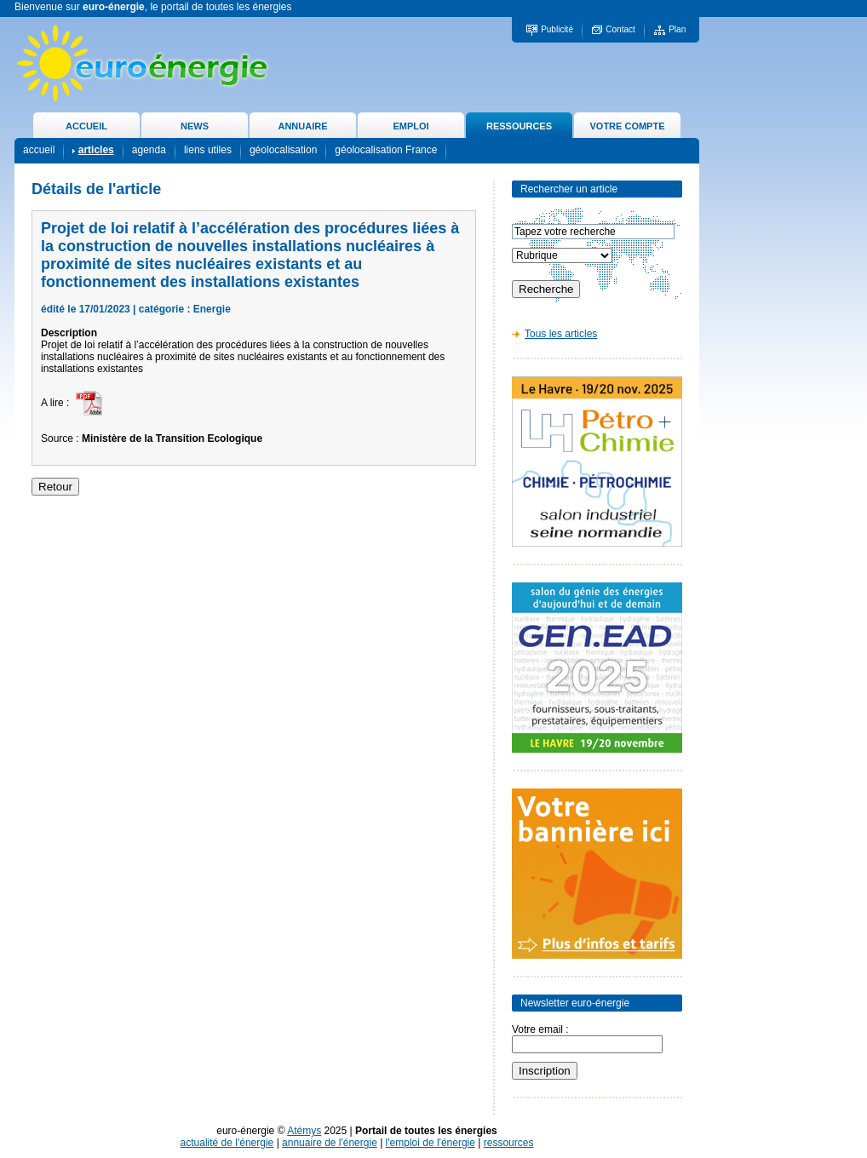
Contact (620, 29)
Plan (677, 29)
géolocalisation (283, 150)
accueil (39, 150)
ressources (509, 1143)
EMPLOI (410, 126)
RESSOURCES (519, 126)
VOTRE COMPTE (626, 126)
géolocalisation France (386, 150)
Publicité (557, 29)
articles (96, 150)
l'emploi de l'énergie (430, 1143)
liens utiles (208, 150)
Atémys (304, 1131)
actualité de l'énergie (227, 1143)
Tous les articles (561, 334)
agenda (149, 150)
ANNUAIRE (302, 126)
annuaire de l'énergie (329, 1143)
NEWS (195, 126)
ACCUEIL (86, 126)
